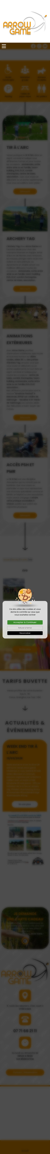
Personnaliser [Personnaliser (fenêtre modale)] (25, 590)
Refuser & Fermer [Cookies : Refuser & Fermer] (25, 585)
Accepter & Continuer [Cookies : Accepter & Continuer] (25, 579)
